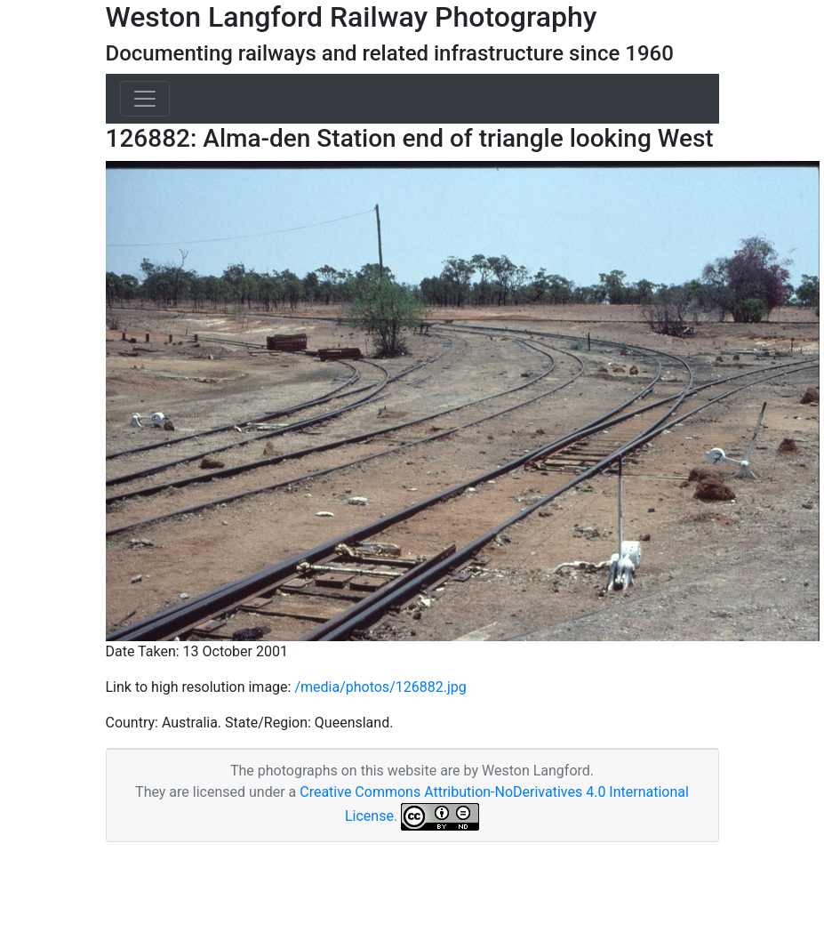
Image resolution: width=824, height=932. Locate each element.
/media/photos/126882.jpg (380, 687)
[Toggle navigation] (145, 98)
